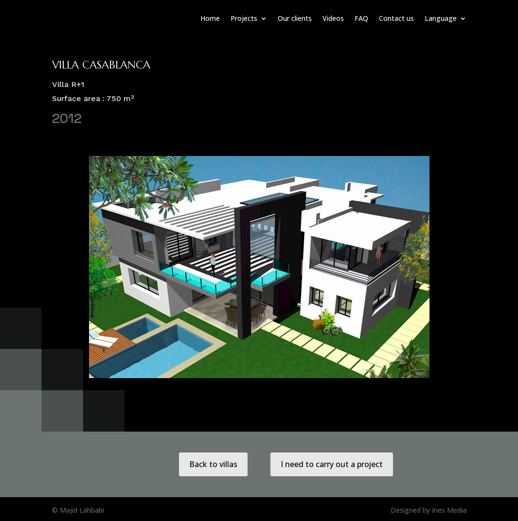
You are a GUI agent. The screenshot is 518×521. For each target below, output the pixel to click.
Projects (244, 18)
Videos (333, 18)
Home (210, 18)
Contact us (396, 18)
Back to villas (213, 464)
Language (441, 18)
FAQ (361, 18)
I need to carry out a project (332, 464)
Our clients (295, 18)
